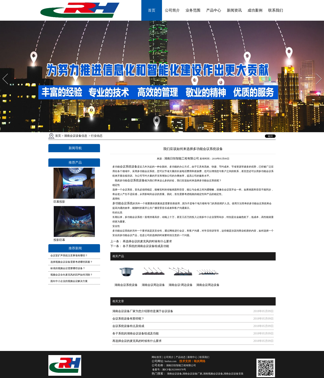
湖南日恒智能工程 (181, 365)
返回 (270, 136)
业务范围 (193, 10)
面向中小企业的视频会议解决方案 (69, 281)
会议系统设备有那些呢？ (128, 318)
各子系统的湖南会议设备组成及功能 (145, 246)
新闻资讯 (234, 10)
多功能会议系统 (122, 203)
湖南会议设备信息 (75, 135)
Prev (2, 72)
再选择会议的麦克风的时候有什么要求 (147, 241)
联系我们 (275, 10)
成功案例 (255, 10)
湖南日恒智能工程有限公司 (181, 158)
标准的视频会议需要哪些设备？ (67, 268)
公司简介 (172, 10)
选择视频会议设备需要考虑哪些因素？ (71, 261)
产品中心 (213, 10)
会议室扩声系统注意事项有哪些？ (69, 255)
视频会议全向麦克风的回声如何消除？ (71, 274)
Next (316, 72)
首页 (151, 10)
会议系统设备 (128, 166)
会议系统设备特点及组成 (128, 326)
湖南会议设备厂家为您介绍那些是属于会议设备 (142, 311)
